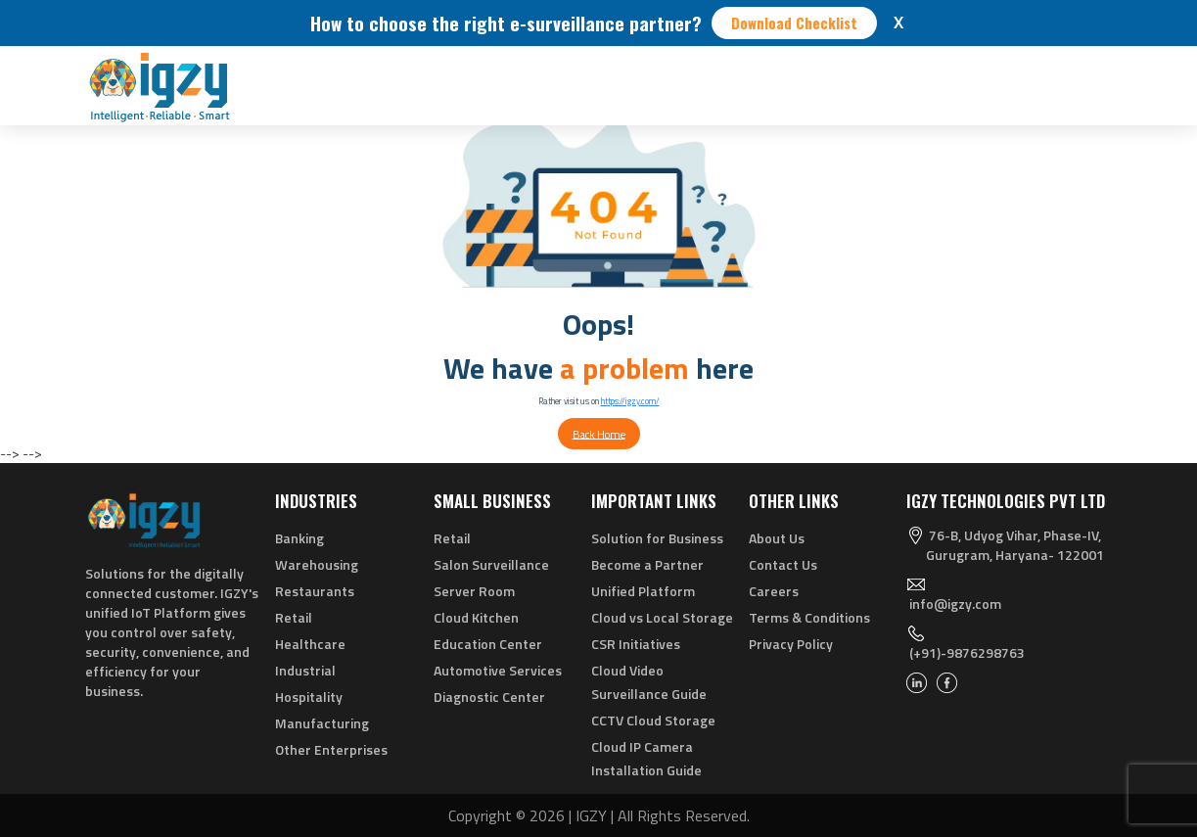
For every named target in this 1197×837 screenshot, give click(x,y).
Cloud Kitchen (476, 617)
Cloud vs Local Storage (662, 617)
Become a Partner (647, 564)
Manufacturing (322, 723)
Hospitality (309, 696)
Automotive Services (498, 670)
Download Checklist (794, 22)
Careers (774, 591)
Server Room (474, 591)
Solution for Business (657, 538)
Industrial (305, 670)
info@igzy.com (955, 603)
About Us (777, 538)
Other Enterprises (331, 749)
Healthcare (310, 643)
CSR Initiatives (635, 643)
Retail (293, 617)
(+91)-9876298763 (967, 652)
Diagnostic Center (489, 696)
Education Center (488, 643)
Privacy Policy (791, 643)
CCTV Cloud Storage (653, 720)
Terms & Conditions (809, 617)
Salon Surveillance (491, 564)
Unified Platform (643, 591)
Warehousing (316, 564)
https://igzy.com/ (630, 401)
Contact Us (783, 564)
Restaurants (314, 591)
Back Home (599, 433)
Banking (299, 538)
